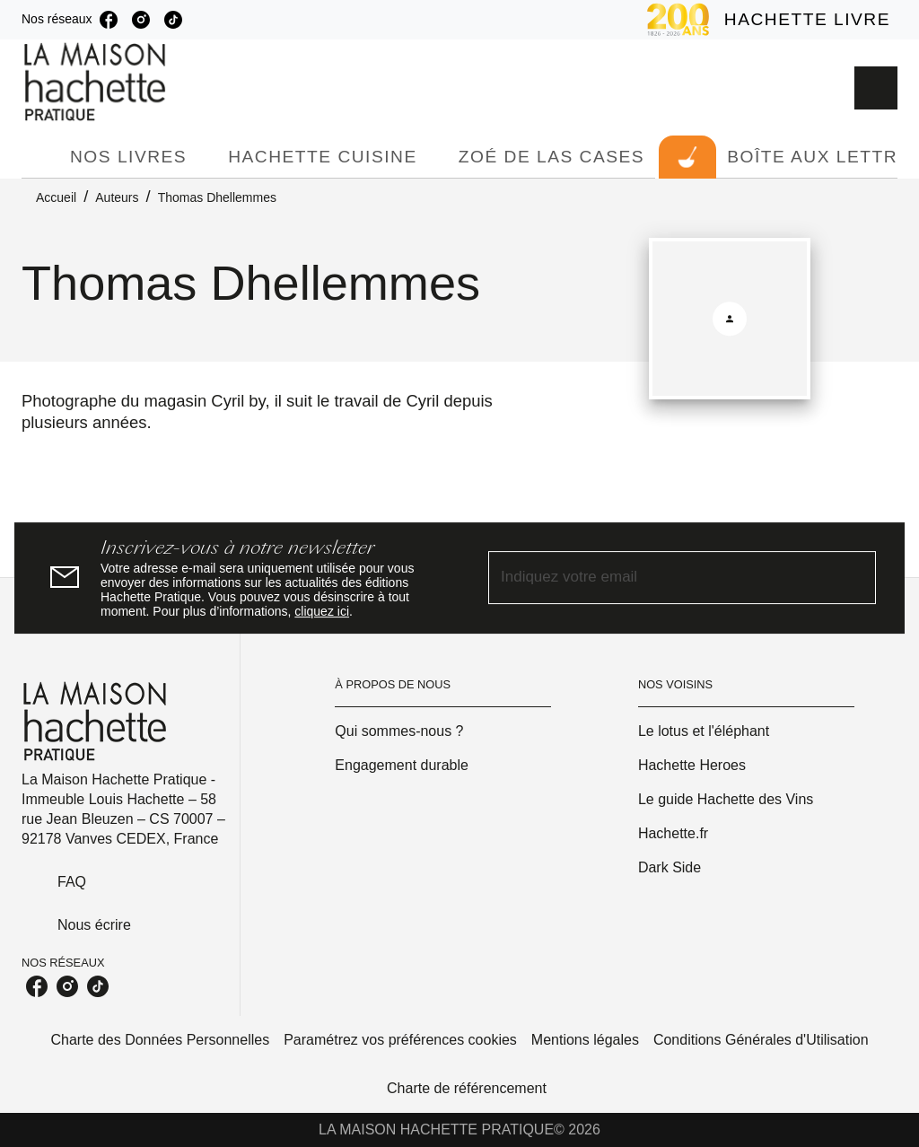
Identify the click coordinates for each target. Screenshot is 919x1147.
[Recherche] (875, 87)
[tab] (40, 157)
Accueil (56, 197)
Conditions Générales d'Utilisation (761, 1039)
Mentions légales (585, 1039)
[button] (443, 731)
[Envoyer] (854, 578)
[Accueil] (97, 82)
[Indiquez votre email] (659, 578)
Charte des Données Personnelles (159, 1039)
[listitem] (108, 20)
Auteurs (116, 197)
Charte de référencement (467, 1088)
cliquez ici (321, 611)
